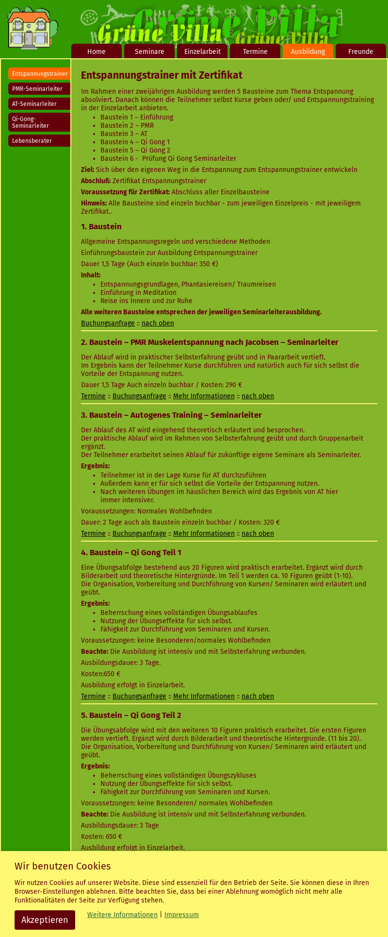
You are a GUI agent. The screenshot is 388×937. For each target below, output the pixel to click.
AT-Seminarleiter (34, 104)
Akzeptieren (44, 920)
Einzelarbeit (202, 52)
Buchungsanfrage (108, 323)
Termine (255, 52)
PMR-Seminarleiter (37, 88)
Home (96, 52)
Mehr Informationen (204, 396)
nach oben (158, 323)
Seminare (149, 52)
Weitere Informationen (122, 915)
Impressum (181, 915)
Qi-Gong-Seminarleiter (30, 122)
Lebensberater (32, 140)
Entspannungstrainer (40, 73)
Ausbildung (308, 52)
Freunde (360, 52)
